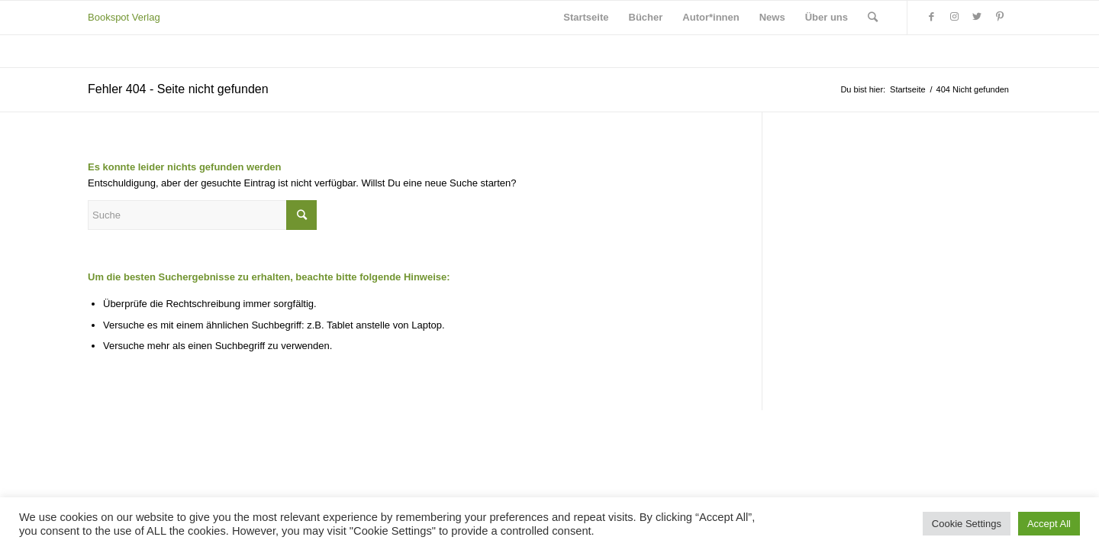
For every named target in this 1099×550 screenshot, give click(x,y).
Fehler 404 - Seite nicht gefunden (178, 88)
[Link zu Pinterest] (999, 16)
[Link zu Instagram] (954, 16)
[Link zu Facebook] (931, 16)
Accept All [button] (1049, 523)
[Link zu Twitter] (976, 16)
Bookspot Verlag (124, 17)
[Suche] (873, 17)
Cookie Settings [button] (966, 523)
